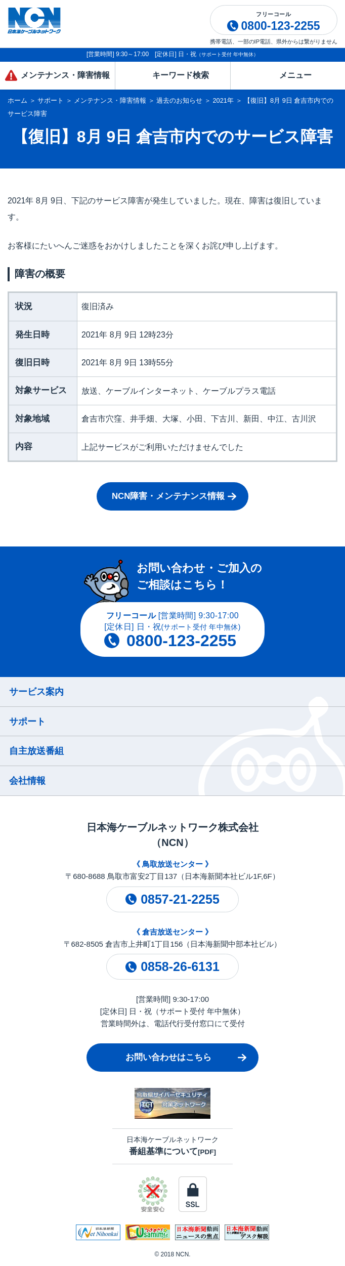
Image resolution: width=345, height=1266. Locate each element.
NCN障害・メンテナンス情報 (168, 496)
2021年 (223, 100)
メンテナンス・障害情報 (110, 100)
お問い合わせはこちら (168, 1057)
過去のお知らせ (179, 100)
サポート (50, 100)
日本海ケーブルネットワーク (172, 1145)
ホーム (17, 100)
